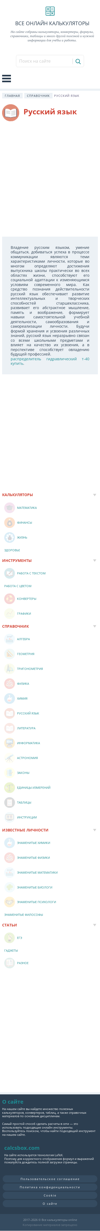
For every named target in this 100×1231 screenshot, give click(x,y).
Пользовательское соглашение (50, 1179)
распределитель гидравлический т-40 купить (50, 361)
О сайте (50, 1204)
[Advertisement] (50, 179)
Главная (12, 96)
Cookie (50, 1195)
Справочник (38, 96)
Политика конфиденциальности (50, 1187)
